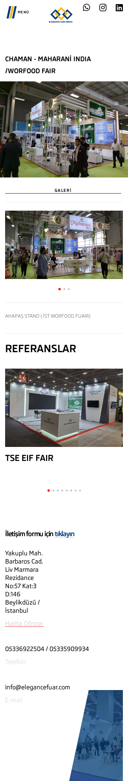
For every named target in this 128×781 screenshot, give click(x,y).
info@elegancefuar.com (37, 687)
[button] (59, 289)
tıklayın (64, 534)
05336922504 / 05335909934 (47, 648)
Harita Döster (24, 623)
